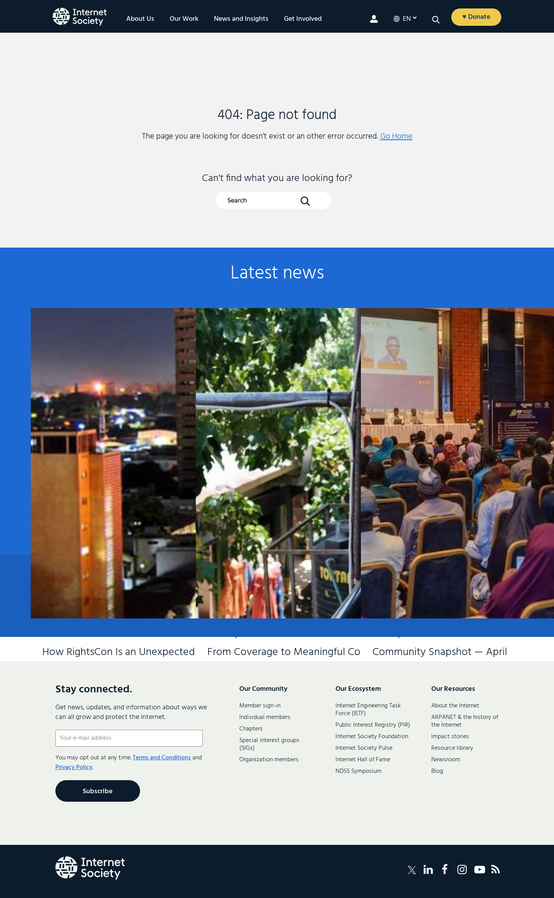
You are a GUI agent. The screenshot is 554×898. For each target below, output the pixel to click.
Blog (437, 771)
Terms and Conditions (162, 758)
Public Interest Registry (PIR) (372, 725)
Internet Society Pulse (363, 748)
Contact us (481, 596)
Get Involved (303, 19)
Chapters (251, 729)
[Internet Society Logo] (90, 868)
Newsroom (445, 760)
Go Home (396, 136)
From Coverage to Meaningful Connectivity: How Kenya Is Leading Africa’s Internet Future (275, 420)
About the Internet (455, 706)
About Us (140, 19)
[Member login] (374, 19)
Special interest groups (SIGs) (269, 744)
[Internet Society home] (80, 17)
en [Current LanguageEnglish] (407, 19)
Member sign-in (259, 706)
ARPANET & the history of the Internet (464, 721)
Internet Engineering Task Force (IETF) (367, 710)
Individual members (264, 717)
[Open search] (436, 19)
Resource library (452, 748)
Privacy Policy (73, 767)
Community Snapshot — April (440, 408)
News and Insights (241, 19)
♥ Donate (476, 17)
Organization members (269, 760)
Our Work (184, 19)
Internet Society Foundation (371, 737)
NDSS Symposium (358, 771)
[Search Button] (305, 201)
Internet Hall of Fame (362, 760)
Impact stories (450, 737)
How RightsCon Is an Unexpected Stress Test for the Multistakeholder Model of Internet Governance (110, 420)
